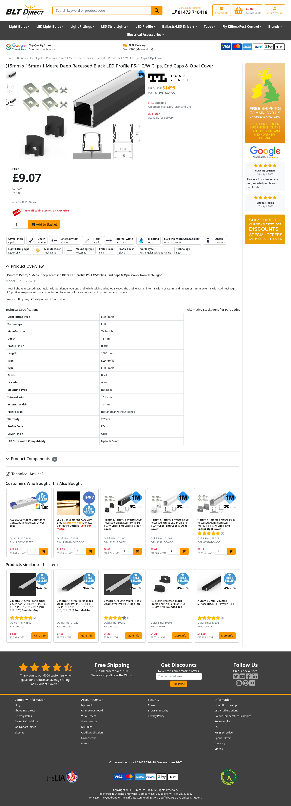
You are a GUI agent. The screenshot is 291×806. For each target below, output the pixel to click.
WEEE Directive (224, 732)
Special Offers (223, 738)
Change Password (92, 710)
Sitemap (19, 732)
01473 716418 (190, 12)
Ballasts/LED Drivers (178, 26)
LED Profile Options (226, 710)
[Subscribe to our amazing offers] (179, 676)
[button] (237, 523)
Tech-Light (36, 58)
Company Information (30, 700)
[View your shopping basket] (247, 10)
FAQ (217, 727)
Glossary (220, 743)
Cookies (152, 705)
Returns (86, 743)
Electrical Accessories (144, 34)
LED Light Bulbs (48, 26)
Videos (219, 749)
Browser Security (158, 710)
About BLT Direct (25, 710)
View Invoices (89, 721)
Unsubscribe (88, 738)
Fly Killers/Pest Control (240, 26)
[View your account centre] (274, 10)
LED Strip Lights (113, 26)
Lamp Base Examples (227, 705)
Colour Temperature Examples (233, 716)
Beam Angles (223, 721)
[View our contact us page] (221, 10)
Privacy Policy (156, 716)
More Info (40, 635)
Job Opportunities (25, 727)
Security (153, 700)
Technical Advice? (24, 474)
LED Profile (144, 26)
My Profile (87, 705)
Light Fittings (81, 26)
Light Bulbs (18, 26)
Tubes (208, 26)
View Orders (88, 716)
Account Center (92, 700)
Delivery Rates (23, 716)
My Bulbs (86, 727)
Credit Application (92, 732)
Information (223, 700)
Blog (17, 705)
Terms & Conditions (26, 721)
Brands (273, 26)
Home (9, 58)
